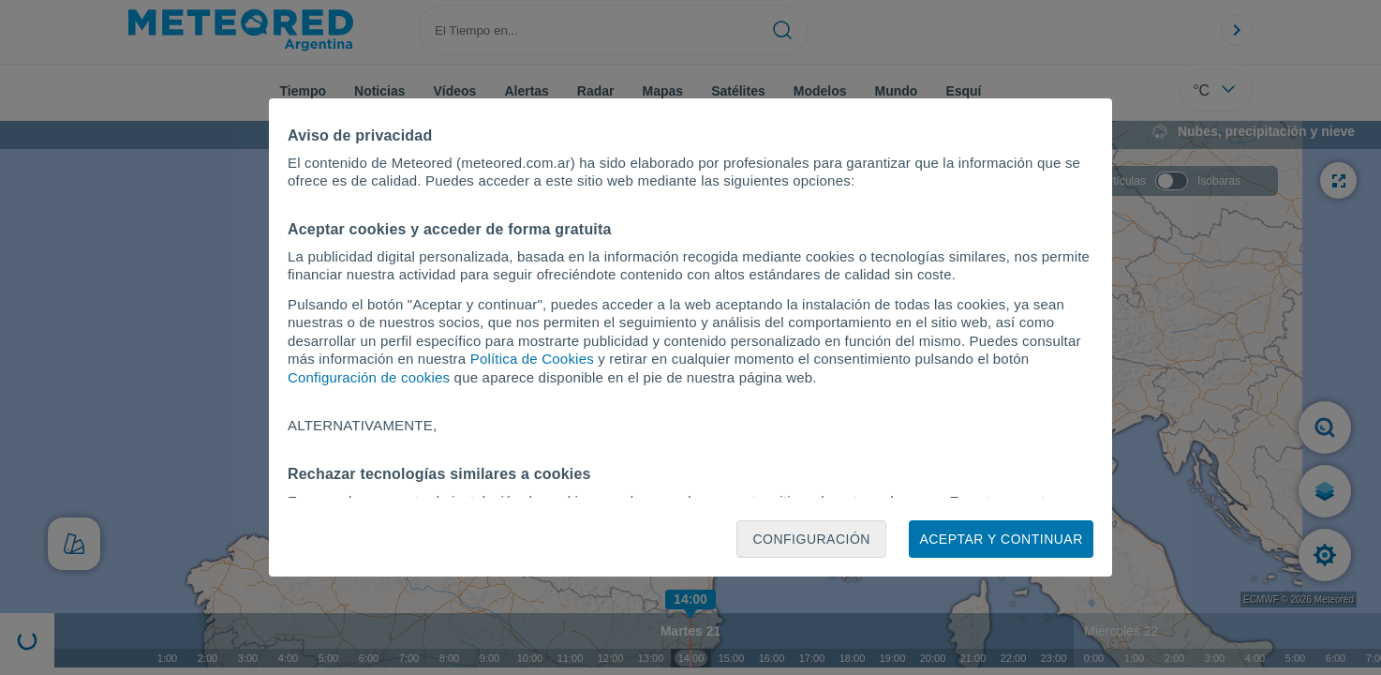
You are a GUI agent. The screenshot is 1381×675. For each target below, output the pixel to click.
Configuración (811, 539)
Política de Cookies (532, 359)
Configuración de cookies (369, 377)
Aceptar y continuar (1000, 539)
